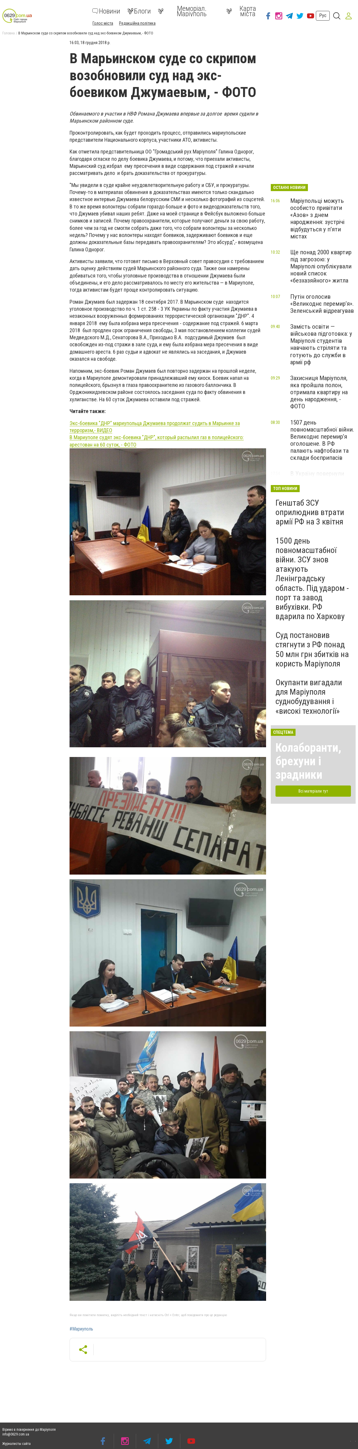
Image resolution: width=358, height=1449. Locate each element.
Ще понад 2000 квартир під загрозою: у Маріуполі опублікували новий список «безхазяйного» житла (321, 266)
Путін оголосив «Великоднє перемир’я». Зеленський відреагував (322, 303)
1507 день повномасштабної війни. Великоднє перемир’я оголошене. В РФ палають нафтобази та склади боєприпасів (322, 440)
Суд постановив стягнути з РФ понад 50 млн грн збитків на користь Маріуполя (312, 649)
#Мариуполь (81, 1329)
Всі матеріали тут (313, 791)
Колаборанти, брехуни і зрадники (308, 761)
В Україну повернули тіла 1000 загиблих (317, 477)
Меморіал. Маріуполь (182, 11)
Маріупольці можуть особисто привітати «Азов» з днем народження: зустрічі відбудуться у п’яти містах (317, 218)
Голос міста (103, 23)
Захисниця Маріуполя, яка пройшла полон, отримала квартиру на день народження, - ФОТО (319, 392)
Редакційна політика (137, 23)
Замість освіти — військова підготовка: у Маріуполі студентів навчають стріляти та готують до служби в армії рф (321, 344)
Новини (106, 11)
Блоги (139, 11)
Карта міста (241, 11)
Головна (8, 33)
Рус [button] (322, 15)
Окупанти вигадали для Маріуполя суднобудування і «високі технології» (308, 697)
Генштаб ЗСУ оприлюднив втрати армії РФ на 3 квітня (309, 512)
